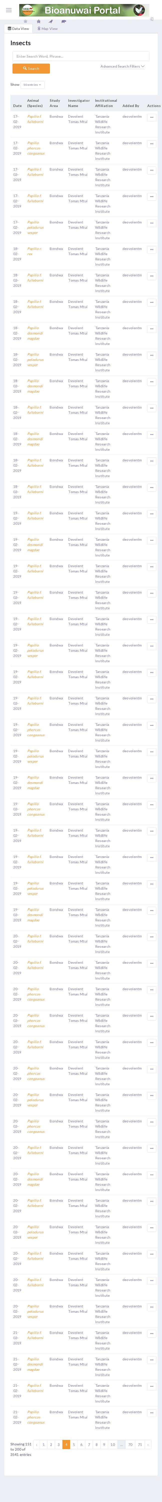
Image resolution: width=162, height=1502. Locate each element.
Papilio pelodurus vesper (35, 227)
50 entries (30, 85)
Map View (47, 28)
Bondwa (56, 116)
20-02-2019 (17, 941)
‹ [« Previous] (36, 1444)
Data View (18, 28)
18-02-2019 (17, 253)
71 (140, 1444)
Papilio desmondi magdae (35, 333)
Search (31, 68)
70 (130, 1444)
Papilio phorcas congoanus (36, 148)
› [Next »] (148, 1444)
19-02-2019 (17, 518)
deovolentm (132, 116)
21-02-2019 (17, 1337)
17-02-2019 (17, 121)
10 (113, 1444)
